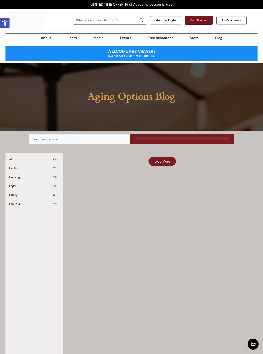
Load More (162, 161)
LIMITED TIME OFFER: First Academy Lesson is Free (131, 4)
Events (125, 38)
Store (194, 38)
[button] (4, 23)
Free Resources (160, 38)
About (46, 38)
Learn (72, 38)
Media (98, 38)
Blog (218, 38)
